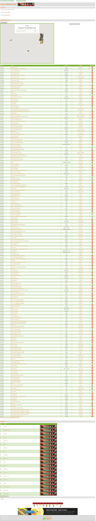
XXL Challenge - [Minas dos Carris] (16, 416)
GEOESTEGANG (81, 167)
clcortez (80, 83)
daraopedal (80, 262)
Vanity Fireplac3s (13, 399)
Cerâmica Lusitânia (14, 196)
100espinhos (81, 137)
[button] (42, 43)
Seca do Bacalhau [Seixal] (15, 362)
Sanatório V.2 (13, 358)
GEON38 (80, 214)
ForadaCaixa (81, 88)
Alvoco (81, 316)
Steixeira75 (80, 350)
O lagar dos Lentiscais (14, 309)
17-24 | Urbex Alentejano (15, 77)
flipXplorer (80, 185)
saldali (81, 196)
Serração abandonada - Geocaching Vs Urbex (18, 363)
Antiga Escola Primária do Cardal (16, 129)
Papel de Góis (13, 324)
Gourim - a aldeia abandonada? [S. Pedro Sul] (18, 262)
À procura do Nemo (14, 98)
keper (81, 229)
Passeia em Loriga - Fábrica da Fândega (17, 326)
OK (35, 30)
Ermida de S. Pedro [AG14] (15, 214)
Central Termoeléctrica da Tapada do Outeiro (18, 190)
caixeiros (80, 208)
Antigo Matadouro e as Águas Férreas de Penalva (19, 155)
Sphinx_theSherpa (81, 221)
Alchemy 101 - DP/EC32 (15, 108)
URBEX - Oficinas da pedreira (16, 386)
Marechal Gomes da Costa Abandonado (17, 288)
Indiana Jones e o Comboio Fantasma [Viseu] (18, 267)
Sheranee (80, 383)
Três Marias (81, 365)
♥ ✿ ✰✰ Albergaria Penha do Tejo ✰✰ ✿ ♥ (18, 75)
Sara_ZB (5, 433)
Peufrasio (5, 465)
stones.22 (80, 75)
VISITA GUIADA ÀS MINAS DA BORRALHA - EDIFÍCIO (20, 409)
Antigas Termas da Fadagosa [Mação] (17, 142)
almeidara (80, 267)
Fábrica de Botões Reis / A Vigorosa (17, 234)
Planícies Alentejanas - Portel (15, 334)
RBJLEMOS (81, 270)
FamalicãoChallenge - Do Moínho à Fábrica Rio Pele (19, 249)
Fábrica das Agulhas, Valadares (16, 232)
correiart (80, 90)
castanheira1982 (80, 154)
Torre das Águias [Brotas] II (15, 378)
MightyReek (81, 291)
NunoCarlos (81, 144)
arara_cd (80, 403)
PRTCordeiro (81, 386)
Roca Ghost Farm (14, 344)
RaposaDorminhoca (80, 191)
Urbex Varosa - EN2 (14, 393)
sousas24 (80, 339)
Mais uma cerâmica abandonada (16, 286)
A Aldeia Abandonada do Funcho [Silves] (17, 83)
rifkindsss (80, 357)
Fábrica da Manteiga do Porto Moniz (17, 229)
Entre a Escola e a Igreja (15, 209)
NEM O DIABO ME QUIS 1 (15, 306)
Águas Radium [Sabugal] (15, 106)
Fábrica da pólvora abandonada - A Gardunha (18, 231)
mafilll (81, 337)
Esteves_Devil (80, 368)
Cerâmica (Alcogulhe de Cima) (16, 193)
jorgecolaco (80, 216)
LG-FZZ (80, 278)
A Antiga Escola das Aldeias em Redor (17, 85)
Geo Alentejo (81, 332)
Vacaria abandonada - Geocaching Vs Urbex (18, 396)
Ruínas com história (14, 345)
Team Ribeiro (81, 119)
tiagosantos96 (80, 347)
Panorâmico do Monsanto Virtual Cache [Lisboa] (18, 321)
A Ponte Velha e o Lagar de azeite (16, 96)
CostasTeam (81, 286)
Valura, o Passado (14, 398)
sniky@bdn (80, 85)
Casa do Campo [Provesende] (16, 183)
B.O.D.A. (80, 263)
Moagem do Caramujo (14, 296)
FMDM (81, 121)
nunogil (81, 149)
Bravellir (80, 98)
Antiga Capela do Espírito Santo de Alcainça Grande (19, 116)
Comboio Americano (14, 203)
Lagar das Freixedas (14, 273)
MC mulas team (80, 327)
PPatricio (80, 150)
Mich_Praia (80, 162)
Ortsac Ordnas (80, 358)
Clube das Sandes (81, 109)
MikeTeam (5, 440)
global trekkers (80, 370)
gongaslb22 (81, 226)
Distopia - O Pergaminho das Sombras (17, 206)
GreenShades (80, 373)
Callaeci (80, 93)
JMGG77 (80, 211)
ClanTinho (5, 458)
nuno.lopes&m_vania (80, 129)
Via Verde (12, 403)
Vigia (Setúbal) (13, 406)
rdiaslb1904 (81, 303)
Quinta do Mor (13, 340)
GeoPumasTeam (80, 249)
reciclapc (80, 124)
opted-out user (6, 476)
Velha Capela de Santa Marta (15, 401)
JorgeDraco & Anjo (81, 186)
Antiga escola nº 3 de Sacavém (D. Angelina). (18, 121)
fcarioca (80, 375)
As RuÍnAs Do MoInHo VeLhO (16, 160)
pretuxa (80, 232)
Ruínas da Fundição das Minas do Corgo (17, 350)
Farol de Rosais (13, 252)
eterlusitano (81, 306)
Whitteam (5, 447)
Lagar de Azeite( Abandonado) (16, 275)
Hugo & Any (81, 103)
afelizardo (80, 363)
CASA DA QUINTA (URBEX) (15, 180)
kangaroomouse (80, 234)
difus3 (81, 399)
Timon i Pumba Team (80, 114)
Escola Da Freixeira (14, 219)
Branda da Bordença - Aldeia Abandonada (17, 173)
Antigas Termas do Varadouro (15, 144)
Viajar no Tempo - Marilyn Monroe (16, 404)
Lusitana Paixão (6, 486)
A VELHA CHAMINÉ (14, 101)
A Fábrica (12, 91)
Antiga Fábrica (13, 131)
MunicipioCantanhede (80, 170)
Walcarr (80, 416)
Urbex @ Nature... (14, 388)
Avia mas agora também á (15, 165)
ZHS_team (80, 132)
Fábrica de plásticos (14, 244)
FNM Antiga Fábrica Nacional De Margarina (18, 255)
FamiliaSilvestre (80, 257)
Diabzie (80, 404)
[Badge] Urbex (8, 15)
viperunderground (80, 209)
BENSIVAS (80, 95)
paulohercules (80, 314)
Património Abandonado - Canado (16, 327)
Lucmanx (80, 285)
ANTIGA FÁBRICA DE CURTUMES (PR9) (17, 134)
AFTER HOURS (13, 103)
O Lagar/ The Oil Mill (14, 311)
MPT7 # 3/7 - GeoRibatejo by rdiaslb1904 (17, 303)
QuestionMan (81, 126)
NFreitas (80, 175)
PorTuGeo (80, 288)
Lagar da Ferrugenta (14, 270)
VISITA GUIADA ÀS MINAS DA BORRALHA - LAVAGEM (20, 411)
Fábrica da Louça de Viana (15, 227)
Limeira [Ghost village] (14, 285)
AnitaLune (80, 298)
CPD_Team (80, 237)
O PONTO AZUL (13, 314)
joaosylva (80, 73)
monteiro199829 (80, 157)
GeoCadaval (81, 72)
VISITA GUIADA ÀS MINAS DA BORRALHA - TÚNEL (19, 414)
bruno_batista (80, 224)
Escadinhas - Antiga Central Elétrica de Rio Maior (19, 216)
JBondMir (80, 113)
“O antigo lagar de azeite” (15, 73)
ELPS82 (80, 91)
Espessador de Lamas (14, 221)
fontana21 (5, 479)
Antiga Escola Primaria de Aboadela (17, 126)
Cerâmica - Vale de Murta (15, 191)
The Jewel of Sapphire (14, 373)
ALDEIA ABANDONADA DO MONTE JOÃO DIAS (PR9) (20, 109)
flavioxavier (80, 173)
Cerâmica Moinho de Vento (15, 198)
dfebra (81, 193)
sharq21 (5, 472)
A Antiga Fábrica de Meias (15, 88)
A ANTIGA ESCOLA (14, 67)
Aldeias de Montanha (80, 152)
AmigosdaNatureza (81, 355)
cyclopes (80, 168)
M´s (80, 70)
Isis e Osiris (13, 268)
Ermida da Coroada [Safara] (15, 211)
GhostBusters (13, 260)
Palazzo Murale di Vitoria (15, 319)
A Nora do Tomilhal (14, 95)
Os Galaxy (80, 80)
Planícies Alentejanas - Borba (15, 332)
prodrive (80, 283)
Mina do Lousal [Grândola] (15, 291)
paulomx (80, 265)
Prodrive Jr (80, 183)
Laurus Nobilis (80, 324)
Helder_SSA (6, 490)
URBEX (12, 383)
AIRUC (81, 101)
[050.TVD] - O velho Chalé (15, 72)
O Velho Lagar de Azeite (15, 316)
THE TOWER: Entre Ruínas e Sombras (17, 375)
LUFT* (5, 437)
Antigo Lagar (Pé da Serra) (15, 150)
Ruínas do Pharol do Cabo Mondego (17, 357)
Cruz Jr (81, 247)
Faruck (81, 273)
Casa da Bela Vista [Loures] (15, 178)
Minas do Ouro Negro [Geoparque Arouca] (18, 293)
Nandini (80, 260)
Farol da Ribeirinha (14, 250)
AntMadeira (80, 203)
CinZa (81, 155)
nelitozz (80, 139)
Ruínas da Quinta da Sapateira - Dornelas (17, 352)
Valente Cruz (81, 206)
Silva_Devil (80, 227)
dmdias (81, 301)
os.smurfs (80, 245)
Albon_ (81, 406)
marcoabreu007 (80, 268)
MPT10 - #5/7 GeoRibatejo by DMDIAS (17, 301)
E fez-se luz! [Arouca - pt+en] (15, 208)
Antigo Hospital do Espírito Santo (16, 147)
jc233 (80, 111)
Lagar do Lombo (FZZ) (14, 278)
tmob (80, 362)
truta (80, 106)
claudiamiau (81, 244)
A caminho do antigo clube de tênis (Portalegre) (18, 90)
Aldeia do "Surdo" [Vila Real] (15, 114)
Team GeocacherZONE (80, 77)
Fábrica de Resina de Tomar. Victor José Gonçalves (19, 245)
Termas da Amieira (14, 365)
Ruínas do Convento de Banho (16, 355)
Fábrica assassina (14, 226)
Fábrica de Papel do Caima (15, 242)
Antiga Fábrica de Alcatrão (15, 132)
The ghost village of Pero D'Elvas (16, 370)
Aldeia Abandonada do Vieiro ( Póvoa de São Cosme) (19, 111)
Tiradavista (80, 188)
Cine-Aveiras (13, 201)
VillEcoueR (80, 380)
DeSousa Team (80, 345)
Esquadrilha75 (80, 190)
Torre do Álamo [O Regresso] (15, 380)
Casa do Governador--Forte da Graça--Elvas (18, 186)
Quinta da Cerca (13, 337)
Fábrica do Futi (13, 247)
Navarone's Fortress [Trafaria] (15, 304)
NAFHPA (80, 280)
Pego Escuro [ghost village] (15, 329)
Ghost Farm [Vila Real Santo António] (17, 257)
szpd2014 (80, 255)
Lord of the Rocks (80, 108)
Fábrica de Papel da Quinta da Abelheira (17, 239)
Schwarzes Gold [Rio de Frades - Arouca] (17, 360)
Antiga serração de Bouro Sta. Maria (17, 139)
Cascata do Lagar (14, 188)
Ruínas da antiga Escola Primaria (16, 347)
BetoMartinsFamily (7, 430)
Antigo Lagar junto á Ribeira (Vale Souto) (17, 154)
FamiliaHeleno (80, 401)
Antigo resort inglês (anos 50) (15, 157)
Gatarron (80, 201)
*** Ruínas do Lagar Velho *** (15, 70)
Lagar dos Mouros (14, 280)
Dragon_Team (80, 275)
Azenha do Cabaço (14, 167)
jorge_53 (80, 172)
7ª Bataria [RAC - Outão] (15, 80)
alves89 (80, 311)
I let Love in (13, 265)
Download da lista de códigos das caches (9, 417)
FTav (5, 451)
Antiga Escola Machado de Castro (16, 119)
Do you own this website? (21, 30)
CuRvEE (80, 252)
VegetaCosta (81, 326)
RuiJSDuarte (81, 160)
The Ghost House (14, 368)
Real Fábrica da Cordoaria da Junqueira (17, 342)
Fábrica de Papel (13, 237)
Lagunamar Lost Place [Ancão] (16, 283)
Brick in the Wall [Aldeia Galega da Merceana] (18, 175)
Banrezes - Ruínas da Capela (15, 172)
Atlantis (12, 162)
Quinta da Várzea (14, 339)
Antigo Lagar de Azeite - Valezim (16, 152)
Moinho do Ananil (13, 298)
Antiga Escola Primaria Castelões (16, 124)
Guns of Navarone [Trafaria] (15, 263)
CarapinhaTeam (10, 4)
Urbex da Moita (13, 391)
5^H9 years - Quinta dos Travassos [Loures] (18, 78)
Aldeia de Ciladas (14, 113)
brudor (81, 352)
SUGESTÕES (8, 12)
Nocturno (80, 242)
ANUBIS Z (80, 67)
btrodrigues (80, 78)
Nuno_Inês (80, 296)
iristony (81, 309)
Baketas (80, 147)
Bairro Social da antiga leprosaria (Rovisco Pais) (18, 170)
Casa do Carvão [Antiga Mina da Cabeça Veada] (19, 185)
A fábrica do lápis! (14, 93)
